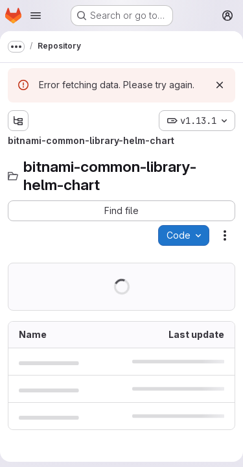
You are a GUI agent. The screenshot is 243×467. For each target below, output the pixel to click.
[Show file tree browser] (18, 120)
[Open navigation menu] (35, 15)
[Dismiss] (219, 85)
